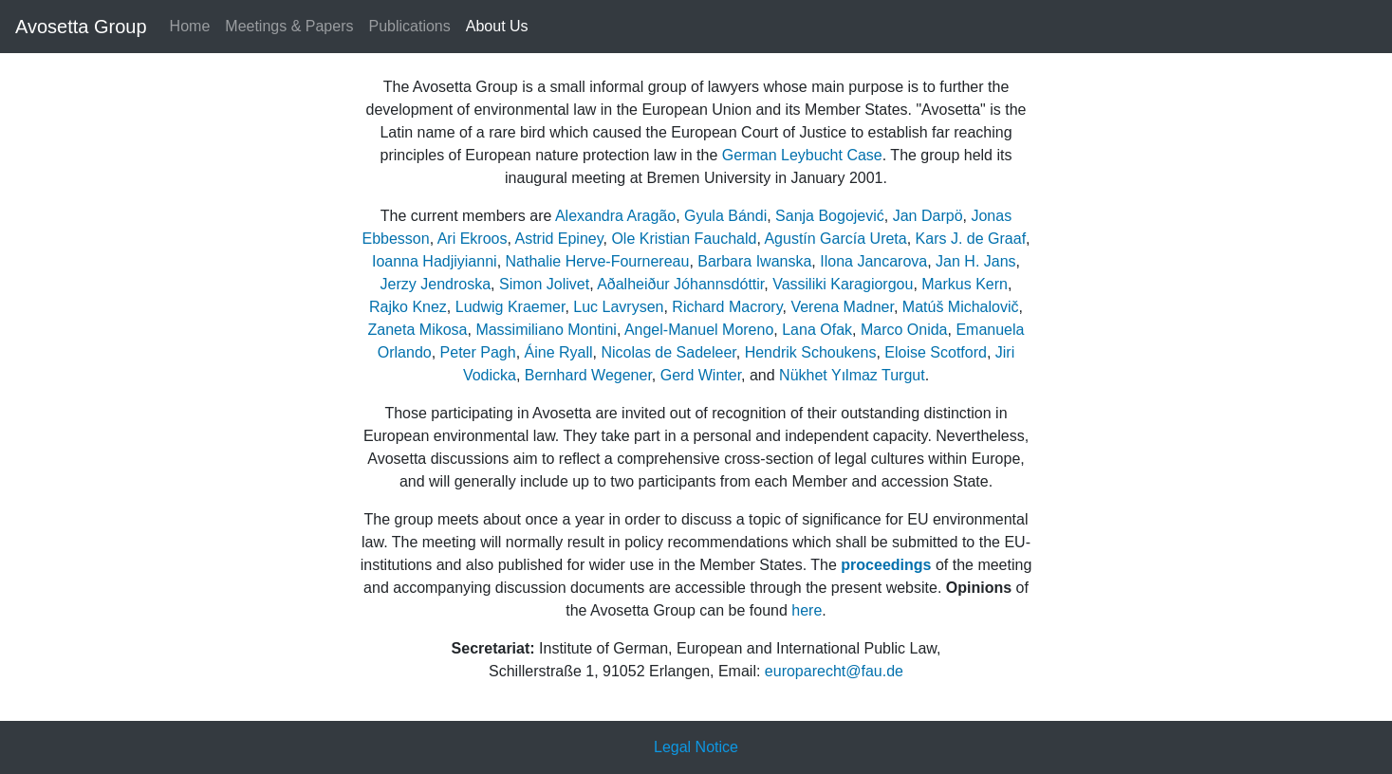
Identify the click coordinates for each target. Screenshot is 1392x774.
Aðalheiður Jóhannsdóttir (680, 284)
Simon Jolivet (544, 284)
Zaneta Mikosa (418, 330)
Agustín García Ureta (835, 238)
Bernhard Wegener (588, 375)
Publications (409, 26)
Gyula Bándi (725, 216)
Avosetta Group (81, 26)
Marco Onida (904, 330)
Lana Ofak (817, 330)
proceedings (886, 565)
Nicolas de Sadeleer (668, 352)
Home (190, 26)
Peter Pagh (478, 352)
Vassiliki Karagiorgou (842, 284)
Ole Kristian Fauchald (683, 238)
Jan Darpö (928, 216)
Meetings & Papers (289, 26)
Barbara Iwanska (754, 261)
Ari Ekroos (472, 238)
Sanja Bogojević (829, 216)
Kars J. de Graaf (971, 238)
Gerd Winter (700, 375)
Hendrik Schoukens (811, 352)
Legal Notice (696, 747)
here (806, 610)
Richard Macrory (727, 307)
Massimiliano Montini (546, 330)
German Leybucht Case (802, 155)
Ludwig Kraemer (510, 307)
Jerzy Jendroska (436, 284)
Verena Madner (842, 307)
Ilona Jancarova (873, 261)
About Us (497, 26)
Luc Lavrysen (618, 307)
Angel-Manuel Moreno (698, 330)
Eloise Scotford (935, 352)
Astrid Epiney (558, 238)
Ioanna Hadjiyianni (434, 261)
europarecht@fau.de (834, 671)
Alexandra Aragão (615, 216)
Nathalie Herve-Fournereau (598, 261)
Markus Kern (964, 284)
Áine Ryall (559, 352)
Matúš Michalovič (960, 307)
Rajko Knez (408, 307)
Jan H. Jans (975, 261)
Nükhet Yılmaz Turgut (852, 375)
